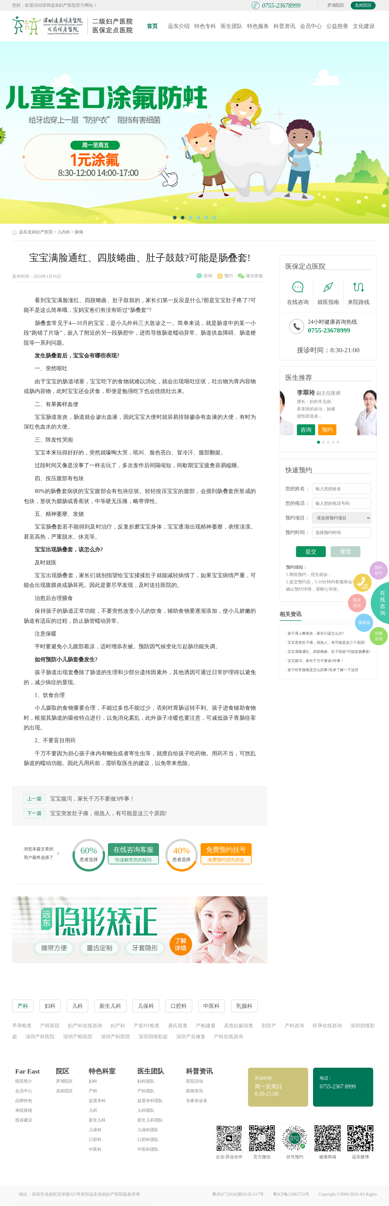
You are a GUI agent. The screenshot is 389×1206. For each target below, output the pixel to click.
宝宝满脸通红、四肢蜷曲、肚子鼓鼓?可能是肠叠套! (327, 652)
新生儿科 (97, 1120)
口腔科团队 (148, 1139)
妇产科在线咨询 (85, 1025)
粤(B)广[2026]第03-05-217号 (238, 1194)
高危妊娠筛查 (238, 1025)
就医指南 (330, 293)
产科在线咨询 (228, 1036)
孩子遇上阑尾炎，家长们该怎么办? (314, 633)
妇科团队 (145, 1081)
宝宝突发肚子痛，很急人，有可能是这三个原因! (108, 813)
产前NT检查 (147, 1025)
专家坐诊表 (196, 1100)
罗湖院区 (335, 5)
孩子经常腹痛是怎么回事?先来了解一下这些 (321, 670)
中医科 (95, 1149)
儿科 (93, 1110)
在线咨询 (300, 293)
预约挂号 (379, 570)
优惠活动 (379, 636)
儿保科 (95, 1130)
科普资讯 (284, 26)
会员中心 (311, 26)
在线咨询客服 (133, 855)
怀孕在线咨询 (327, 1025)
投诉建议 (23, 1120)
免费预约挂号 (226, 855)
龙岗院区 (363, 5)
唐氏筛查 (178, 1025)
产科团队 (145, 1091)
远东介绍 (179, 26)
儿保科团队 (148, 1130)
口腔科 (95, 1139)
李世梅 (338, 392)
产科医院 (50, 1025)
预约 (225, 276)
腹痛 (79, 232)
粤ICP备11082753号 (291, 1194)
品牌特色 (23, 1100)
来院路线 (359, 293)
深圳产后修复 (190, 1036)
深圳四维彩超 (153, 1036)
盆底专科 (97, 1100)
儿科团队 (145, 1110)
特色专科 (205, 26)
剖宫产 (269, 1025)
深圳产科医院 (40, 1036)
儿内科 (63, 232)
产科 (93, 1091)
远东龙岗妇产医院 (36, 232)
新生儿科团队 (150, 1120)
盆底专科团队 (150, 1100)
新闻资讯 (194, 1091)
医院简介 (23, 1081)
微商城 (364, 622)
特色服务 (258, 26)
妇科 (93, 1081)
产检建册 (205, 1025)
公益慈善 (337, 26)
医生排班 (357, 603)
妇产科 (118, 1025)
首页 (152, 26)
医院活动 (194, 1081)
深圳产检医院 (77, 1036)
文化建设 (364, 26)
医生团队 (232, 26)
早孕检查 (22, 1025)
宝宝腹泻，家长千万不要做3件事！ (92, 799)
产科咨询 (294, 1025)
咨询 (204, 276)
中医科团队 (148, 1149)
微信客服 (250, 276)
